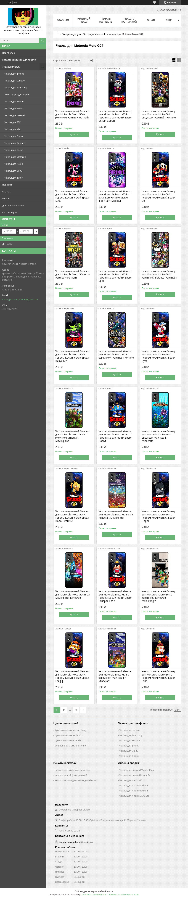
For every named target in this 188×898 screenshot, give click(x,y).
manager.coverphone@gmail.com (20, 299)
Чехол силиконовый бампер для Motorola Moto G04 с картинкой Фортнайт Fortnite (116, 354)
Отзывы (6, 198)
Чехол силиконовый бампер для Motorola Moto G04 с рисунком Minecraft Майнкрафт (72, 436)
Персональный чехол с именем (72, 770)
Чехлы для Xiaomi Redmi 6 (133, 790)
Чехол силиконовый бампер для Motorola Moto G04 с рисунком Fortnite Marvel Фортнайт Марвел (115, 196)
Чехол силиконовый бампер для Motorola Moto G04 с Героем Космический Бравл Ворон (159, 516)
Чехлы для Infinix (13, 177)
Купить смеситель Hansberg (70, 730)
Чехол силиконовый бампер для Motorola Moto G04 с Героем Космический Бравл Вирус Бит (72, 356)
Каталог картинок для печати (19, 59)
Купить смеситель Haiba (68, 740)
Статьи (6, 191)
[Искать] (42, 40)
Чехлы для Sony (13, 170)
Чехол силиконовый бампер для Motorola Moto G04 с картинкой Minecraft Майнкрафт (159, 596)
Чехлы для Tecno (13, 150)
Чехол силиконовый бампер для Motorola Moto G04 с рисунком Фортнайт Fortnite (159, 114)
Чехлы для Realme (14, 143)
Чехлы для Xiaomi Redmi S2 (134, 785)
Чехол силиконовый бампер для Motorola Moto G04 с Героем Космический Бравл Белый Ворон (115, 116)
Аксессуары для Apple (16, 94)
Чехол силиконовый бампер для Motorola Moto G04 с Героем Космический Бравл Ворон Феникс (72, 516)
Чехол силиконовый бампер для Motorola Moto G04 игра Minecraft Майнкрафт (116, 514)
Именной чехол (83, 20)
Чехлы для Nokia (13, 163)
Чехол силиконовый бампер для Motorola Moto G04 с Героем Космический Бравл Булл (159, 356)
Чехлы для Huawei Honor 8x (134, 775)
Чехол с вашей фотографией (71, 775)
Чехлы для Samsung (15, 87)
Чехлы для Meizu (13, 108)
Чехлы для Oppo (13, 136)
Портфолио (8, 52)
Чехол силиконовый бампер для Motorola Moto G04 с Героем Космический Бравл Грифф (72, 676)
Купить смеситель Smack (69, 735)
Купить (74, 134)
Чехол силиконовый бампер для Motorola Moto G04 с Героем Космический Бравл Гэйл (159, 676)
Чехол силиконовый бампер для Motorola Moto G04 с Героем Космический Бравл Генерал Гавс (115, 596)
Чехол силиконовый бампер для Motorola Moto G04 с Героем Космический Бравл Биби (72, 196)
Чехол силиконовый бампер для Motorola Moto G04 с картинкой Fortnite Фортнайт (159, 274)
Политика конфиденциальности (123, 894)
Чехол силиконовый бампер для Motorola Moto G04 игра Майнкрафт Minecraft (72, 594)
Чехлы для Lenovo (14, 80)
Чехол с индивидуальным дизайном (75, 780)
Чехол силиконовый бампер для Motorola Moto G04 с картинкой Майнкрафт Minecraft (115, 676)
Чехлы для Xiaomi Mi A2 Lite (134, 795)
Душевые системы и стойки (70, 745)
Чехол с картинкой (129, 20)
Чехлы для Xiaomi (14, 101)
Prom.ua (109, 891)
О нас (151, 20)
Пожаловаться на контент (93, 894)
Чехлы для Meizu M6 (130, 780)
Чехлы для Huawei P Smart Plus (136, 770)
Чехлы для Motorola (15, 156)
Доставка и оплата (13, 205)
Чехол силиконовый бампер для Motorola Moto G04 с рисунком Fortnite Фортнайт (72, 114)
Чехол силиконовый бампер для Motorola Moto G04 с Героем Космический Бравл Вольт (115, 436)
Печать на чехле (105, 20)
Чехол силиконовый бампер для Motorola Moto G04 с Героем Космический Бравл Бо (159, 196)
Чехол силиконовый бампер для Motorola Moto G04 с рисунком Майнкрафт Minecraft (159, 436)
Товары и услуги (11, 66)
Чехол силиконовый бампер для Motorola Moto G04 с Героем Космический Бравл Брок (115, 276)
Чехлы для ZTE (12, 122)
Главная (63, 20)
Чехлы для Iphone (14, 73)
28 (76, 710)
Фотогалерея (9, 212)
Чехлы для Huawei (14, 115)
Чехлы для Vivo (12, 129)
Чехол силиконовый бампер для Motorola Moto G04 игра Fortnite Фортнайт (72, 274)
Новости (7, 184)
